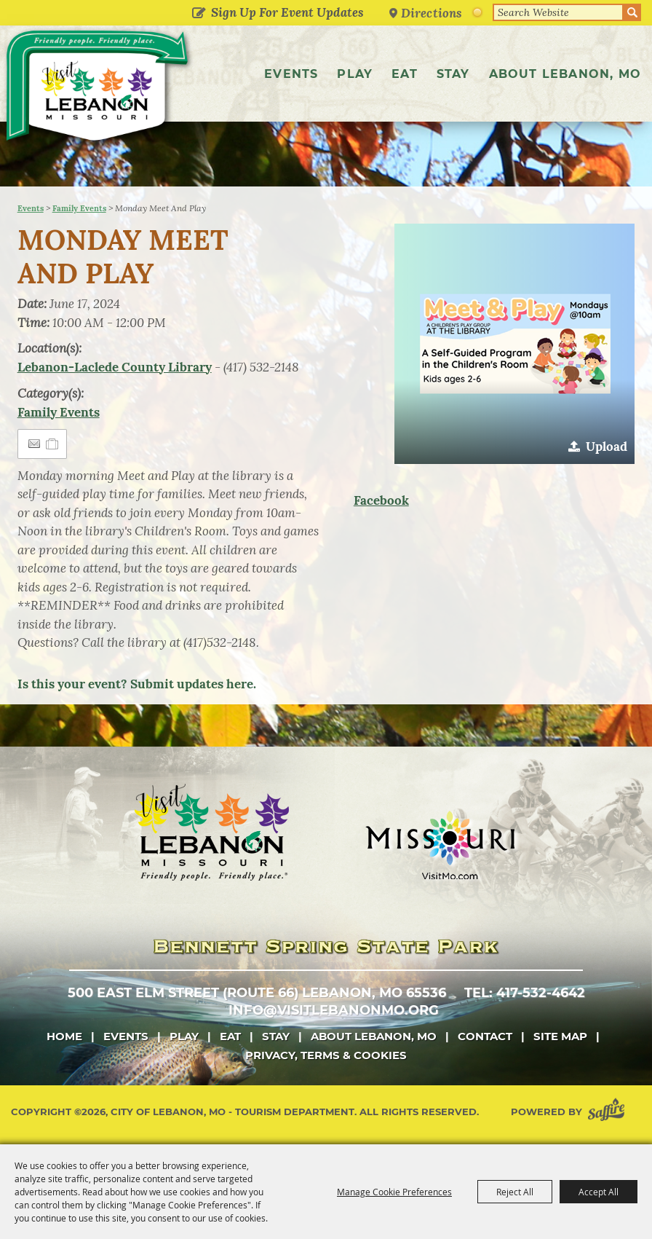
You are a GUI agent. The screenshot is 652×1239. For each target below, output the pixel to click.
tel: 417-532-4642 (524, 993)
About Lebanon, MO (565, 74)
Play (355, 74)
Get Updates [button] (198, 14)
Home (64, 1036)
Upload (606, 446)
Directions (431, 13)
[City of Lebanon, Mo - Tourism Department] (98, 88)
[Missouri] (440, 845)
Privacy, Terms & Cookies (326, 1055)
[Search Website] (558, 12)
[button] (514, 344)
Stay (453, 74)
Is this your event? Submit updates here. (136, 684)
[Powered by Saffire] (609, 1112)
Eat (404, 74)
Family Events (79, 208)
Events (291, 74)
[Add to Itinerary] (53, 444)
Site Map (560, 1036)
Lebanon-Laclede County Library (114, 367)
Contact (485, 1036)
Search (632, 12)
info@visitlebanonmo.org (333, 1010)
